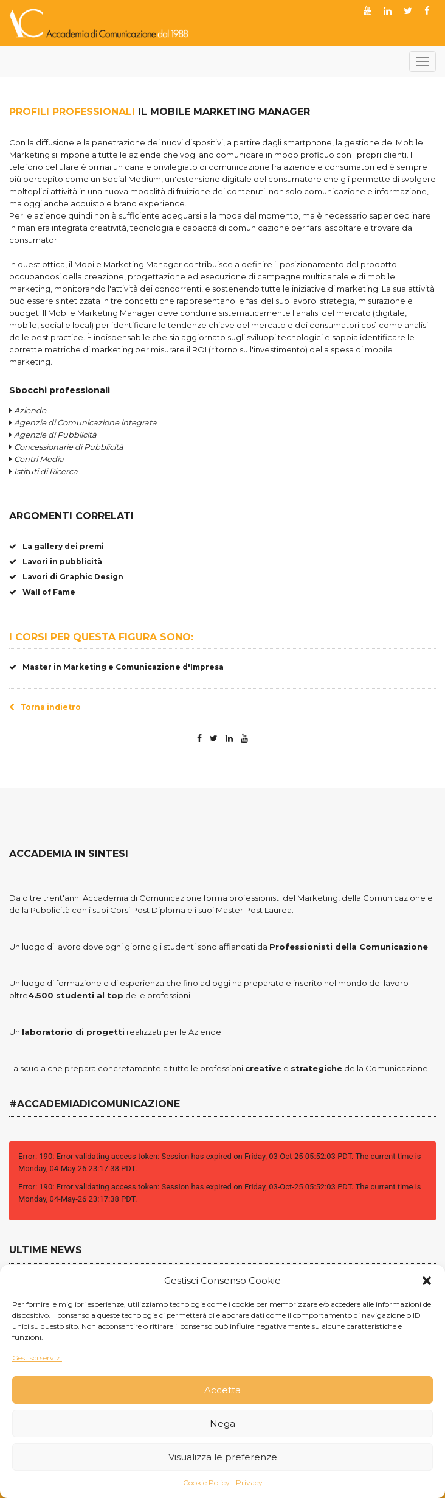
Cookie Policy (206, 1482)
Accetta (222, 1390)
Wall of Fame (42, 592)
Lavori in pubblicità (55, 561)
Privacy (249, 1482)
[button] (427, 1281)
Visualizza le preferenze (222, 1457)
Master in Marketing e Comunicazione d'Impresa (116, 666)
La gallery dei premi (56, 546)
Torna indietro (45, 707)
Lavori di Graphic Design (66, 576)
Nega (222, 1423)
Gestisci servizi (37, 1357)
